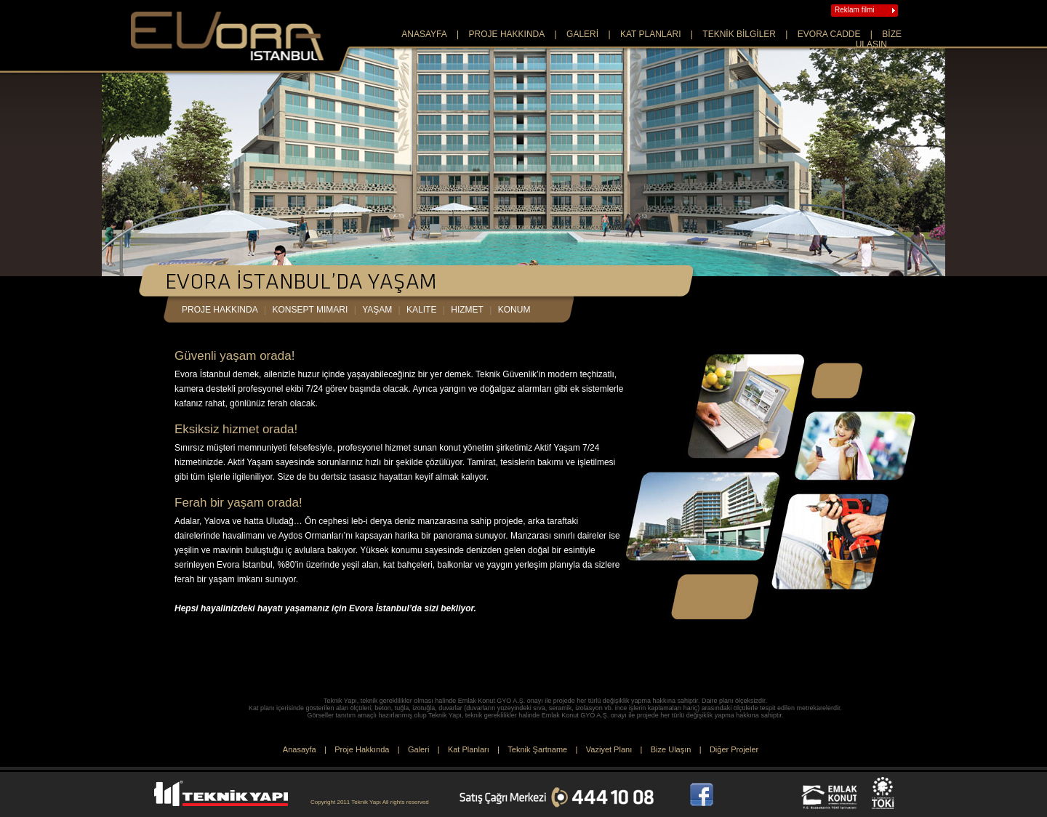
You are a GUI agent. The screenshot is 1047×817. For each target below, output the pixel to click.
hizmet (467, 310)
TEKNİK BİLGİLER (739, 34)
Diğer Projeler (734, 749)
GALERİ (582, 34)
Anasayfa (299, 749)
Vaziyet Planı (609, 749)
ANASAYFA (423, 34)
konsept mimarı (310, 310)
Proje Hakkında (361, 749)
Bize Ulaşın (671, 749)
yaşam (377, 310)
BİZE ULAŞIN (879, 39)
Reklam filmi (854, 10)
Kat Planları (468, 749)
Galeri (418, 749)
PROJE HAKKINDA (507, 34)
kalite (421, 310)
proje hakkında (220, 310)
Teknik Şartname (537, 749)
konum (514, 310)
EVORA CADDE (829, 34)
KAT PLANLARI (650, 34)
